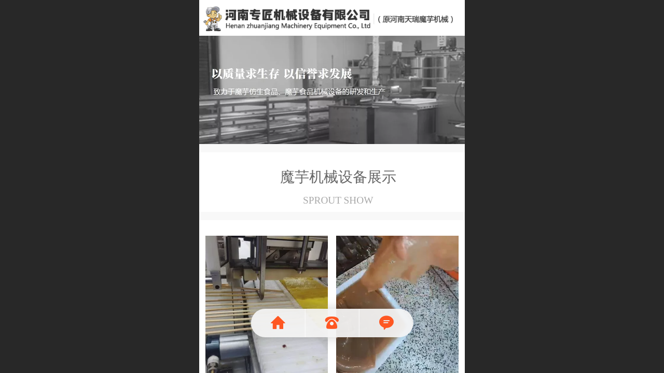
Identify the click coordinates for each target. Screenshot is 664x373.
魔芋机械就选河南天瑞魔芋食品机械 (332, 17)
